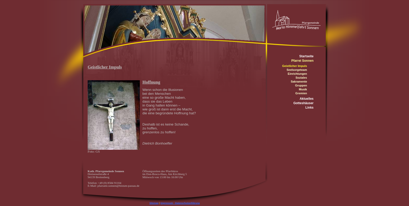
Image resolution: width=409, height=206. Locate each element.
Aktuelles (307, 99)
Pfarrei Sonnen (302, 61)
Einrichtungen (297, 73)
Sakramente (299, 81)
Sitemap (154, 203)
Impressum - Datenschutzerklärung (180, 203)
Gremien (301, 93)
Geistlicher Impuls (294, 65)
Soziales (301, 77)
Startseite (306, 56)
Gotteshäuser (303, 103)
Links (309, 107)
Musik (303, 89)
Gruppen (301, 85)
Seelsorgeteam (297, 69)
